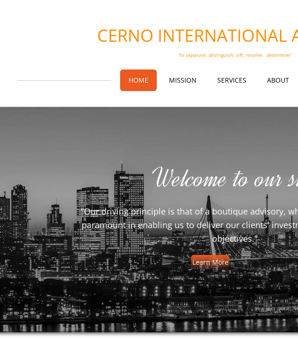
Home (138, 80)
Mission (183, 80)
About (278, 80)
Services (231, 80)
